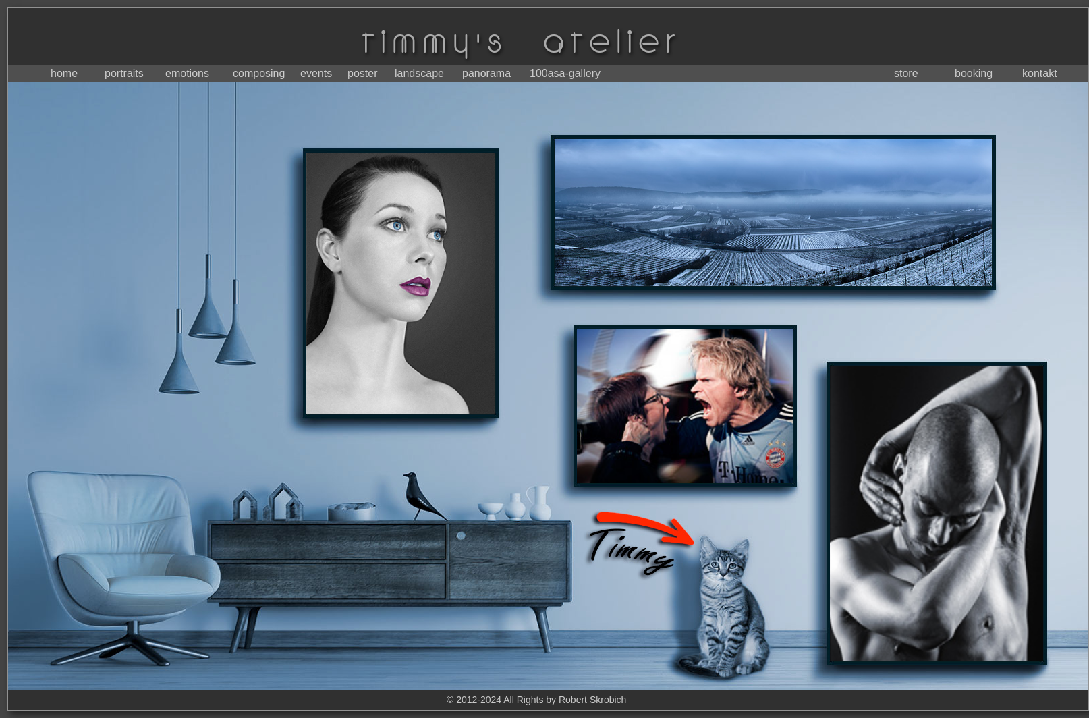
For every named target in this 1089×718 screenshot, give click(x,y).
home (64, 73)
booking (974, 73)
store (906, 73)
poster (362, 73)
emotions (187, 73)
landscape (419, 73)
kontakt (1039, 73)
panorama (486, 73)
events (316, 73)
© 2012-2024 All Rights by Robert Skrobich (536, 699)
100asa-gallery (565, 73)
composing (259, 73)
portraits (124, 73)
